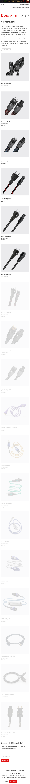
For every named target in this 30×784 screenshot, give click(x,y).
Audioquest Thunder (6, 351)
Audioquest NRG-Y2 (6, 236)
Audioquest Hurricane (6, 160)
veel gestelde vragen (24, 4)
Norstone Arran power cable (8, 656)
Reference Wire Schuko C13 (8, 733)
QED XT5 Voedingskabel (7, 694)
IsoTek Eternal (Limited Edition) (9, 427)
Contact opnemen (16, 7)
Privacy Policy (21, 770)
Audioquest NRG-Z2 (6, 313)
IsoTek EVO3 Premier (6, 542)
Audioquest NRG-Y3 (6, 275)
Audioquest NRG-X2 (6, 198)
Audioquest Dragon (6, 84)
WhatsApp (26, 7)
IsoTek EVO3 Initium (6, 504)
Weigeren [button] (5, 781)
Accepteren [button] (13, 781)
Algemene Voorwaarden (11, 770)
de (3, 4)
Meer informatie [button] (22, 777)
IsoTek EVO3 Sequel (6, 580)
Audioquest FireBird (6, 122)
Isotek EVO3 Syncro (6, 618)
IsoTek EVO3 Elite (5, 465)
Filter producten (7, 50)
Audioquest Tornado (6, 389)
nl (1, 4)
